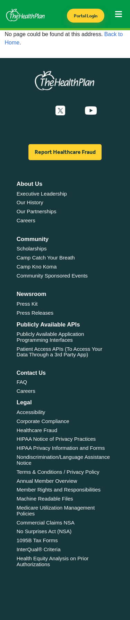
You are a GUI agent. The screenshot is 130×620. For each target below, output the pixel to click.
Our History (30, 202)
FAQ (22, 382)
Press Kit (27, 304)
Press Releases (35, 313)
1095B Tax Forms (37, 540)
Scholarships (32, 248)
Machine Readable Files (45, 499)
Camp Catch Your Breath (46, 258)
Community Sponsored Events (52, 276)
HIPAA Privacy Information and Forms (61, 448)
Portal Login (85, 15)
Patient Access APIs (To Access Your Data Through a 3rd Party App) (59, 352)
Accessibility (31, 412)
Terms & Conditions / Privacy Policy (58, 472)
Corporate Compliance (43, 421)
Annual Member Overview (47, 481)
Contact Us (31, 373)
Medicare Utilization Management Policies (56, 510)
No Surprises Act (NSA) (44, 531)
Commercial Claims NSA (46, 523)
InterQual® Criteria (39, 549)
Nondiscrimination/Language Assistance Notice (63, 460)
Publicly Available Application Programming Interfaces (50, 337)
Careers (26, 220)
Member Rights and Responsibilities (59, 490)
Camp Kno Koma (37, 267)
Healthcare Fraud (37, 430)
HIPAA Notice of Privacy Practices (56, 439)
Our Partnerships (37, 211)
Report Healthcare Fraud (65, 152)
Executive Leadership (42, 194)
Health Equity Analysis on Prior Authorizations (53, 561)
